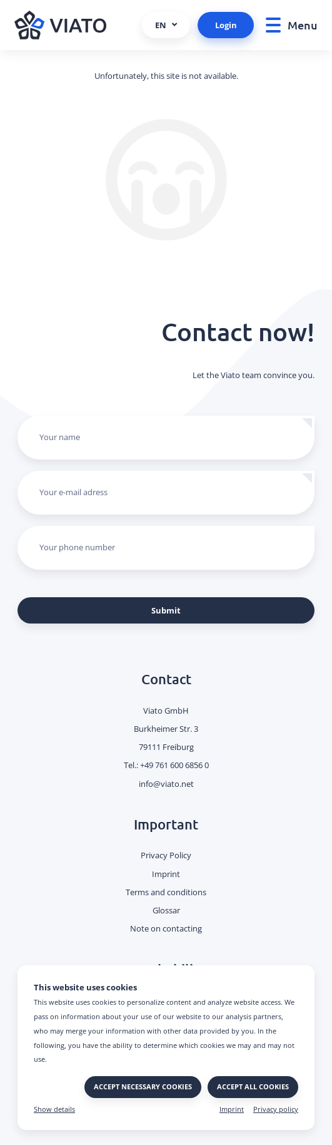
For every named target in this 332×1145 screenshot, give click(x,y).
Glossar (166, 910)
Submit (166, 610)
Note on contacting (166, 928)
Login (226, 25)
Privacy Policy (166, 855)
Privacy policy (275, 1109)
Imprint (231, 1109)
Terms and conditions (166, 892)
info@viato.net (166, 783)
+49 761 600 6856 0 (174, 765)
